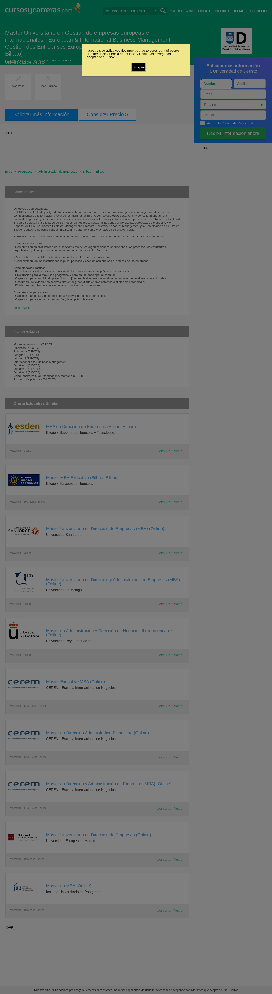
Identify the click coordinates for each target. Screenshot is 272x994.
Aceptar (139, 67)
